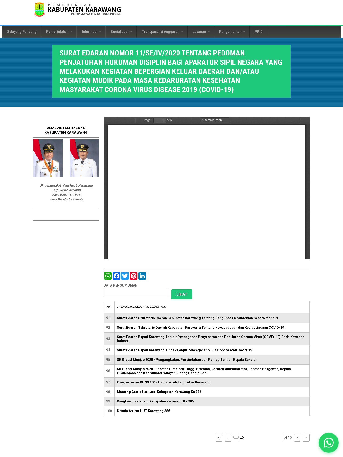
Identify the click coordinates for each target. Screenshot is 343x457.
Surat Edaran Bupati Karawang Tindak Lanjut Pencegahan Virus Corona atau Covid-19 (184, 350)
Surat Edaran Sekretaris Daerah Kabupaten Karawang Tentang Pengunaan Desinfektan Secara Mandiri (197, 318)
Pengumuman (232, 32)
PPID (259, 32)
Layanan (201, 32)
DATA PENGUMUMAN (120, 285)
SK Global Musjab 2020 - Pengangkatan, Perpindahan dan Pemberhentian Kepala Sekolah (187, 360)
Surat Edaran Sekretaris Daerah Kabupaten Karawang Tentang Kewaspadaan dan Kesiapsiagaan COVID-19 (200, 327)
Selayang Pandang (22, 32)
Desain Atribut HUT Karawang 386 (143, 411)
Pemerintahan (59, 32)
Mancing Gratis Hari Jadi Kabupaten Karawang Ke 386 (159, 392)
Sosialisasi (121, 32)
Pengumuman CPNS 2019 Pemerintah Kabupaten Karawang (164, 382)
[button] (328, 442)
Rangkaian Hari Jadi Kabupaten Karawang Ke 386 (155, 401)
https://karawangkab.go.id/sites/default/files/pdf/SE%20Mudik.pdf (207, 188)
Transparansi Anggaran (162, 32)
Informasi (91, 32)
